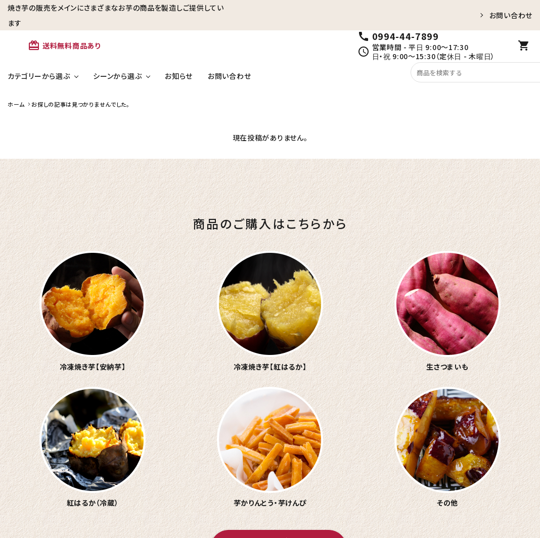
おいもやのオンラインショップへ (279, 386)
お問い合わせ (510, 15)
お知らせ (179, 76)
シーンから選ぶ (117, 76)
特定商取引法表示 (426, 501)
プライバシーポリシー (495, 501)
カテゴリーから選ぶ (39, 76)
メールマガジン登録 (358, 501)
